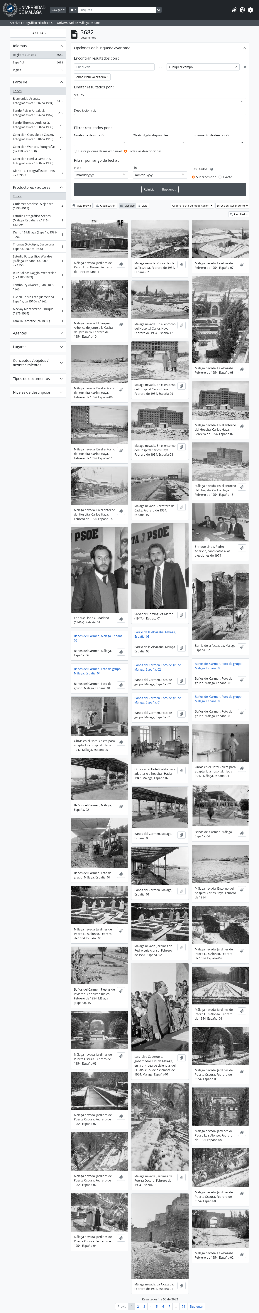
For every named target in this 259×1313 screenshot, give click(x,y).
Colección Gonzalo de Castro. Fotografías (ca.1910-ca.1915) (38, 137)
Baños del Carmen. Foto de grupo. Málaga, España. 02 (158, 667)
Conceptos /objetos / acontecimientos (30, 362)
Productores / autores (31, 187)
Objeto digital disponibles (150, 135)
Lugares (19, 346)
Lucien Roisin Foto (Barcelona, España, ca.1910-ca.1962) (38, 299)
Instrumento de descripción (211, 135)
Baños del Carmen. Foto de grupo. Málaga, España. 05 (218, 699)
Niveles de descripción (32, 392)
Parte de (20, 82)
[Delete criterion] (245, 67)
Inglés (38, 71)
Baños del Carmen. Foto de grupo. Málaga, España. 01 (158, 700)
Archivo (79, 94)
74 (183, 1306)
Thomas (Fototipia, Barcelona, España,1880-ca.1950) (38, 246)
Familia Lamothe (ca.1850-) (38, 322)
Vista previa (81, 205)
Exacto (227, 177)
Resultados (239, 214)
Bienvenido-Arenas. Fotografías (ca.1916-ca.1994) (38, 101)
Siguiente (196, 1306)
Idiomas (20, 45)
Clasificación (106, 205)
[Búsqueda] (117, 10)
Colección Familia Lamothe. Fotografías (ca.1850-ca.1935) (38, 161)
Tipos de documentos (31, 378)
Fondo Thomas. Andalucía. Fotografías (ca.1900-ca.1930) (38, 125)
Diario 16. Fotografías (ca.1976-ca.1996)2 (38, 173)
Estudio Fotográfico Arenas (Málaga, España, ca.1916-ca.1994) (38, 220)
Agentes (20, 333)
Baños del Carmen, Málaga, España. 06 (98, 638)
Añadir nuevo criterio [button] (91, 77)
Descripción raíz (85, 110)
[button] (234, 10)
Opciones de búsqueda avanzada (102, 47)
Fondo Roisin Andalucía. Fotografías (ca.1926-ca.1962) (38, 113)
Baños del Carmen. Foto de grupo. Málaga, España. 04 (97, 671)
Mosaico (127, 205)
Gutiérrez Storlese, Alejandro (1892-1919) (38, 206)
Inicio (77, 168)
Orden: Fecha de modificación (191, 205)
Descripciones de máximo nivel (100, 151)
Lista (143, 205)
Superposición (206, 177)
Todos (17, 91)
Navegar (56, 10)
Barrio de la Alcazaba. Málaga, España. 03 (155, 634)
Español (38, 63)
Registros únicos (38, 56)
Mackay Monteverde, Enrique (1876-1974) (38, 311)
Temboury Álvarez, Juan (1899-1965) (38, 287)
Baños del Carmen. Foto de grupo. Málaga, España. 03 (218, 666)
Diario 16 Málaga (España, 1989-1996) (38, 234)
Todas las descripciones (145, 151)
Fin (135, 168)
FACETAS (38, 33)
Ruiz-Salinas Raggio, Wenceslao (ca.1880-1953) (38, 275)
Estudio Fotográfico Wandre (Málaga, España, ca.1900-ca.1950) (38, 260)
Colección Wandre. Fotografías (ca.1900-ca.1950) (38, 149)
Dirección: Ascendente (231, 205)
